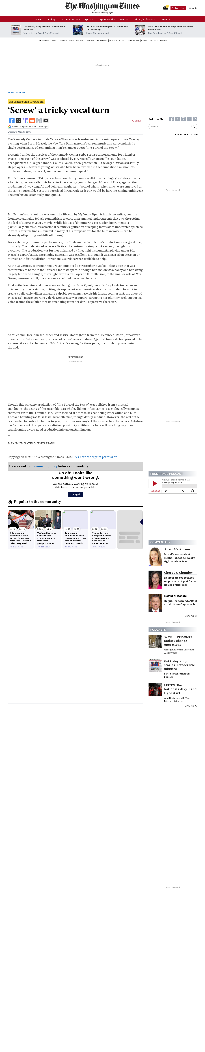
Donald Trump (59, 40)
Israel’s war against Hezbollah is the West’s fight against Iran (179, 557)
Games (164, 19)
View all (190, 616)
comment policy (45, 466)
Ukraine (90, 40)
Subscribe (178, 8)
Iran (71, 40)
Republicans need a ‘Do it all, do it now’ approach (180, 602)
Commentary (70, 19)
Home (11, 92)
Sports (89, 19)
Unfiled (20, 92)
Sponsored (106, 19)
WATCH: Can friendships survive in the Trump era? (170, 28)
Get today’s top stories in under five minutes (44, 28)
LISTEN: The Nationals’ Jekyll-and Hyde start (180, 689)
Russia (113, 40)
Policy (51, 19)
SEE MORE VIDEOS (186, 134)
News (38, 19)
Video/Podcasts (143, 19)
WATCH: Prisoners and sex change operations (178, 641)
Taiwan (164, 40)
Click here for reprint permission (94, 457)
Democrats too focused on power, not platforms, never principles (180, 581)
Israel (79, 40)
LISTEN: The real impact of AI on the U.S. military (107, 28)
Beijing (154, 40)
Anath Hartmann (177, 549)
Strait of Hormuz (129, 40)
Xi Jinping (102, 40)
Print (136, 120)
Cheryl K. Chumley (178, 572)
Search (193, 126)
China (144, 40)
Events (123, 19)
